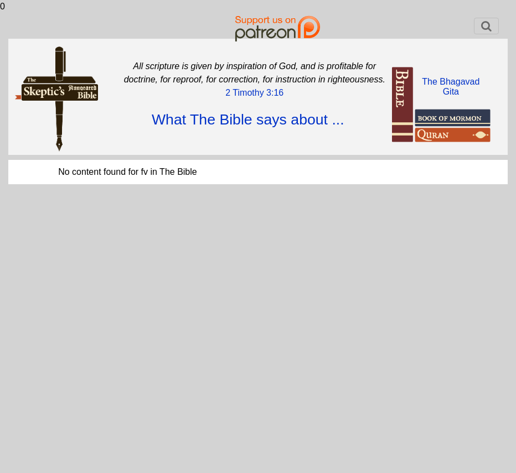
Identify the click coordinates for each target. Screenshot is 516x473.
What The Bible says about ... (248, 119)
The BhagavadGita (450, 86)
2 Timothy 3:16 (254, 92)
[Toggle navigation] (486, 26)
